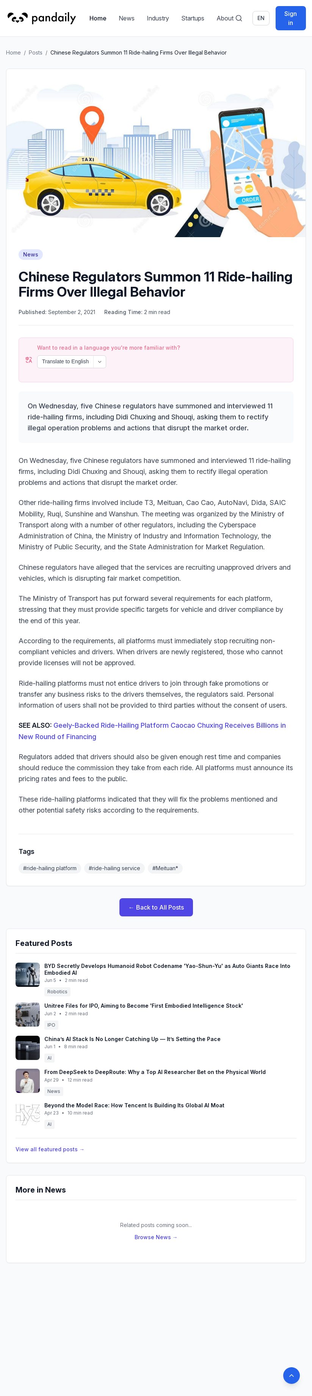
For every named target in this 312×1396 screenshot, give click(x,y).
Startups (192, 18)
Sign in (290, 18)
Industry (158, 18)
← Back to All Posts (156, 907)
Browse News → (156, 1237)
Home (98, 18)
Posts (35, 52)
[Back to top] (291, 1375)
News (127, 18)
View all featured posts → (50, 1149)
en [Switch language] (261, 18)
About (225, 18)
